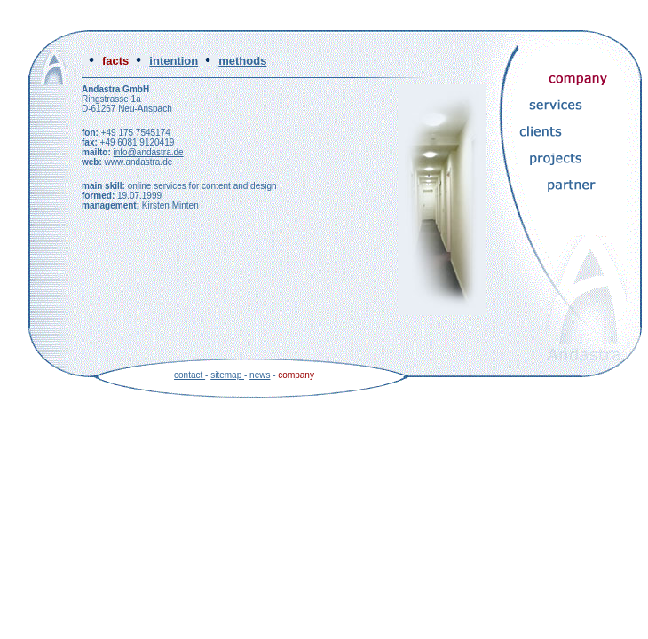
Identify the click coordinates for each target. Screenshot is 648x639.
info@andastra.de (149, 152)
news (259, 375)
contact (189, 375)
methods (242, 60)
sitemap (227, 375)
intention (173, 60)
